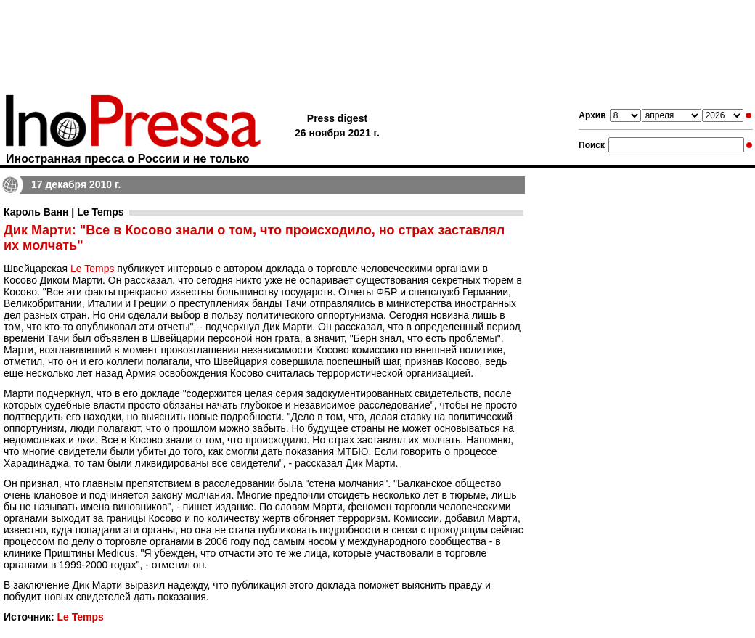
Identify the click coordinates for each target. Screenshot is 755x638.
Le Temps (92, 268)
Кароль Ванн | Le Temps (63, 212)
